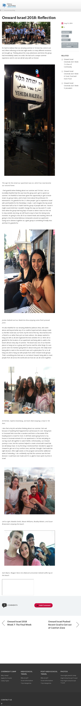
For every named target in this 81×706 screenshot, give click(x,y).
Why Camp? (5, 675)
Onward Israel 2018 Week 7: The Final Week (16, 623)
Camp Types (5, 681)
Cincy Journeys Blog (9, 10)
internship (66, 32)
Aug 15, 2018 (66, 23)
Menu (76, 4)
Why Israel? (24, 678)
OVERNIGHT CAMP (8, 671)
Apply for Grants (6, 678)
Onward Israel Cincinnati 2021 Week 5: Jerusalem (71, 85)
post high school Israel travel (69, 45)
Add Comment (43, 605)
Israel (65, 36)
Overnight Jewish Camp (68, 675)
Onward (66, 40)
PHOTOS (64, 671)
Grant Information (27, 680)
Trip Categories (26, 683)
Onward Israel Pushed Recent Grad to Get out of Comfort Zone (63, 624)
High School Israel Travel (69, 678)
